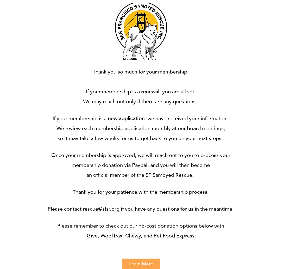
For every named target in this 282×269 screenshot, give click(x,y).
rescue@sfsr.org (101, 209)
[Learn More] (141, 264)
